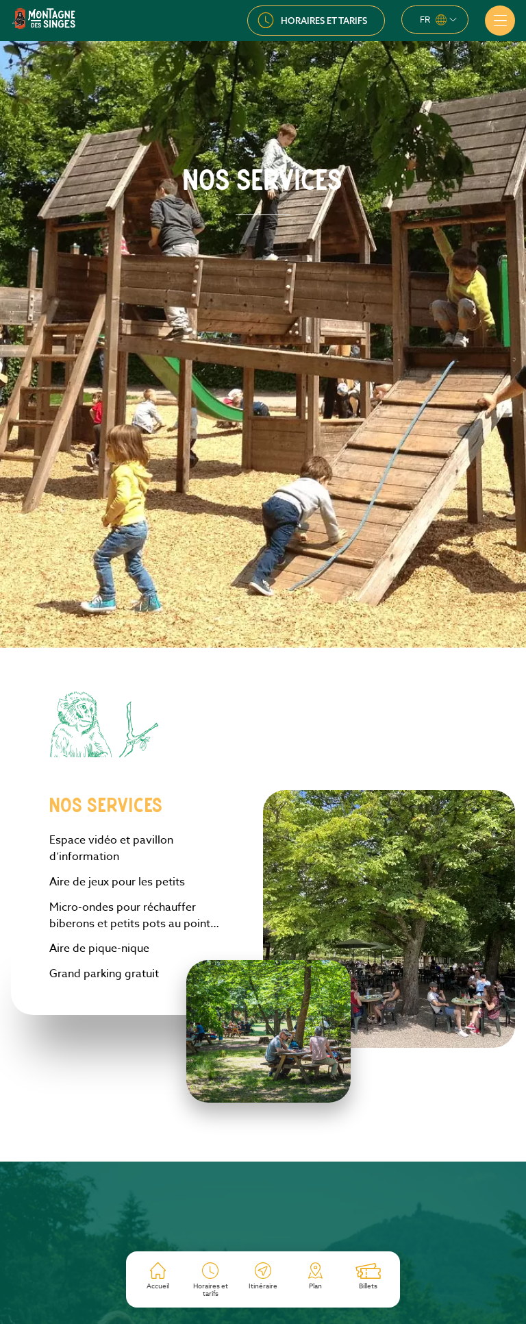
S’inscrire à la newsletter (263, 1231)
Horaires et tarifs (324, 20)
